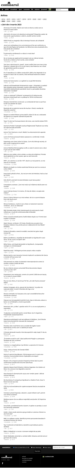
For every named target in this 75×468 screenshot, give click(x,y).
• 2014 (2, 20)
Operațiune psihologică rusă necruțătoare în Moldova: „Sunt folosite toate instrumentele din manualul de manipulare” (25, 320)
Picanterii (49, 10)
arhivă (24, 457)
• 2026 (18, 22)
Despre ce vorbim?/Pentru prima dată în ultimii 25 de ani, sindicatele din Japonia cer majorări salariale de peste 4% (25, 116)
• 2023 (2, 22)
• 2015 (8, 20)
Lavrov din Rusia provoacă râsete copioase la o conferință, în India (24, 137)
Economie (29, 10)
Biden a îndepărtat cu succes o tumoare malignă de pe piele (22, 432)
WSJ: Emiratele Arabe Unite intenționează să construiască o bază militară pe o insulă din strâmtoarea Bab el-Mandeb (23, 211)
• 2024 (8, 22)
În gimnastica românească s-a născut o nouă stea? (19, 54)
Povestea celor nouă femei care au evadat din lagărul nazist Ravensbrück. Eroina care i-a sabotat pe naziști (22, 327)
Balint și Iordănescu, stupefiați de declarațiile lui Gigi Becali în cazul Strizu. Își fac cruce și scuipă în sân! (24, 239)
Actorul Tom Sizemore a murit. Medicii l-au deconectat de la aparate (24, 132)
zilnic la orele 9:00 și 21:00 (21, 448)
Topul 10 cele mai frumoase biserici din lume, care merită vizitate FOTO (25, 121)
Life (35, 10)
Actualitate (15, 10)
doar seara (47, 448)
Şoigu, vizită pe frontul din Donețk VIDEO (16, 350)
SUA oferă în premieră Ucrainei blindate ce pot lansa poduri (22, 180)
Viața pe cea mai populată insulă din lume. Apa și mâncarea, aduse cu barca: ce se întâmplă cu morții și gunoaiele (25, 301)
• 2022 (44, 20)
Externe (41, 10)
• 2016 (13, 20)
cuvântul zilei (48, 457)
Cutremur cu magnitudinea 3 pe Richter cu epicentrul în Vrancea (23, 345)
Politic (8, 10)
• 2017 (18, 20)
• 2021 (39, 20)
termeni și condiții (27, 459)
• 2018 (23, 20)
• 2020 (34, 20)
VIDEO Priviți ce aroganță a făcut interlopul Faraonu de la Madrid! (24, 41)
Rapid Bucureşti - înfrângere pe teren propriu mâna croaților (22, 251)
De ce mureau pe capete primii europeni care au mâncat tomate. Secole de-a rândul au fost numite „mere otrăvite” (24, 59)
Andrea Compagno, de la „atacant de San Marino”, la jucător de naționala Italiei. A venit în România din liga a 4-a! (23, 288)
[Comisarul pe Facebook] (2, 463)
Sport (22, 10)
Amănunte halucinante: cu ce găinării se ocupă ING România (22, 81)
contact (24, 462)
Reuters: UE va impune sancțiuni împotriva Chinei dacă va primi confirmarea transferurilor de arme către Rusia (23, 362)
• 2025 (13, 22)
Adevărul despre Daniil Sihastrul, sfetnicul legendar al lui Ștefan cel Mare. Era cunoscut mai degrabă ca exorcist (24, 368)
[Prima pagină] (3, 9)
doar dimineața (36, 448)
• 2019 (28, 20)
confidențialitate (27, 460)
